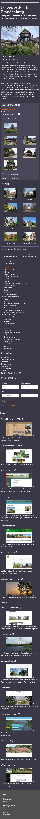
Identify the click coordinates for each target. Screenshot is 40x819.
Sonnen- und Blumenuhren (12, 332)
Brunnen (6, 281)
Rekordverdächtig (9, 324)
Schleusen (6, 328)
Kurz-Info (6, 812)
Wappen (6, 346)
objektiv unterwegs (9, 714)
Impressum (7, 799)
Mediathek (6, 814)
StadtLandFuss (7, 661)
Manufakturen (5, 366)
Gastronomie (7, 292)
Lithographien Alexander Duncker (15, 303)
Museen (6, 308)
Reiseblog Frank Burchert (11, 497)
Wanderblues (6, 687)
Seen (5, 326)
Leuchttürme (8, 301)
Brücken (6, 279)
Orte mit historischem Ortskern (14, 312)
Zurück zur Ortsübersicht (9, 178)
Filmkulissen (8, 288)
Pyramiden (7, 319)
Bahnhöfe (7, 272)
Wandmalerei (8, 344)
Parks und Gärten (9, 315)
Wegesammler (7, 765)
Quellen (6, 321)
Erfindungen (5, 364)
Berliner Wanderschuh (10, 446)
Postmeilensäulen (9, 317)
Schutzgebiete (6, 368)
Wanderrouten (8, 341)
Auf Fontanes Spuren (10, 270)
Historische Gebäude (10, 294)
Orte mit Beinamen (7, 359)
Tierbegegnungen (9, 337)
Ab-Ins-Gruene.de (8, 552)
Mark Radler (6, 634)
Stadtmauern (8, 335)
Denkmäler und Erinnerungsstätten (15, 283)
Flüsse (6, 290)
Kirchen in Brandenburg (11, 608)
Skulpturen (7, 330)
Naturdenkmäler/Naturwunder (13, 310)
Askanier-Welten (8, 470)
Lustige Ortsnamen (10, 306)
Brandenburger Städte (11, 276)
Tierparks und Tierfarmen (11, 339)
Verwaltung (5, 357)
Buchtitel (4, 371)
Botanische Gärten (10, 274)
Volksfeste (4, 362)
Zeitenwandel (8, 348)
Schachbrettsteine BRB (10, 419)
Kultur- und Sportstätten (11, 297)
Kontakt (5, 801)
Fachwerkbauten (9, 285)
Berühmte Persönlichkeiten (10, 373)
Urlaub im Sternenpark (10, 579)
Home (5, 795)
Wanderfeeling (7, 741)
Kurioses (6, 299)
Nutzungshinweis (9, 806)
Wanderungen (7, 525)
